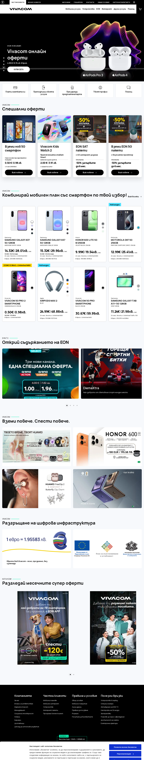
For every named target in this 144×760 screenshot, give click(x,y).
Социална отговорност (24, 714)
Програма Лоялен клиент (53, 714)
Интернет (107, 9)
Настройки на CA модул (110, 710)
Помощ (131, 9)
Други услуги (120, 9)
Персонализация (125, 737)
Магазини (66, 2)
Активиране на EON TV (109, 707)
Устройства (88, 9)
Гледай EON (78, 2)
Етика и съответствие (23, 704)
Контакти (90, 2)
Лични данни (76, 707)
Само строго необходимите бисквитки (125, 745)
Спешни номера (107, 704)
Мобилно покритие (79, 704)
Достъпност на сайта (110, 720)
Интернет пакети (50, 710)
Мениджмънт (19, 710)
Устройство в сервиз (109, 700)
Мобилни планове (50, 700)
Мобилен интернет (51, 704)
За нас (16, 700)
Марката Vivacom (21, 707)
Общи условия (103, 2)
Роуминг (75, 714)
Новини (17, 717)
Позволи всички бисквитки (125, 730)
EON (98, 9)
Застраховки (106, 714)
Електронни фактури (109, 723)
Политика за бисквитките (82, 717)
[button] (3, 58)
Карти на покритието (121, 2)
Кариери (17, 720)
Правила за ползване (80, 710)
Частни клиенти (17, 2)
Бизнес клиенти (34, 2)
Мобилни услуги (73, 9)
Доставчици (19, 723)
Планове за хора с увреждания (112, 717)
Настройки (33, 755)
